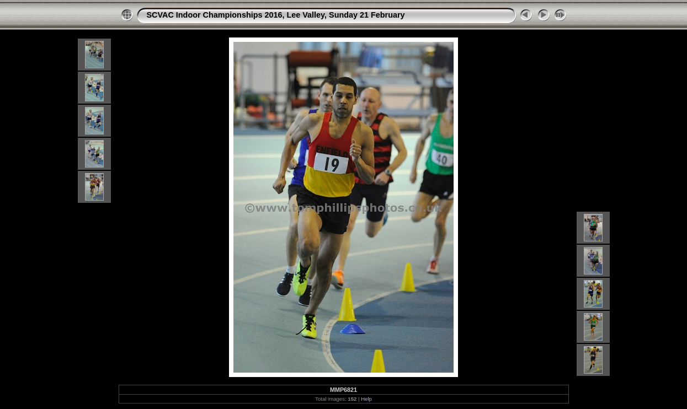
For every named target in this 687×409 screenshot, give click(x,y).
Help (366, 399)
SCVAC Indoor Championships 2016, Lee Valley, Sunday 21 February (276, 14)
